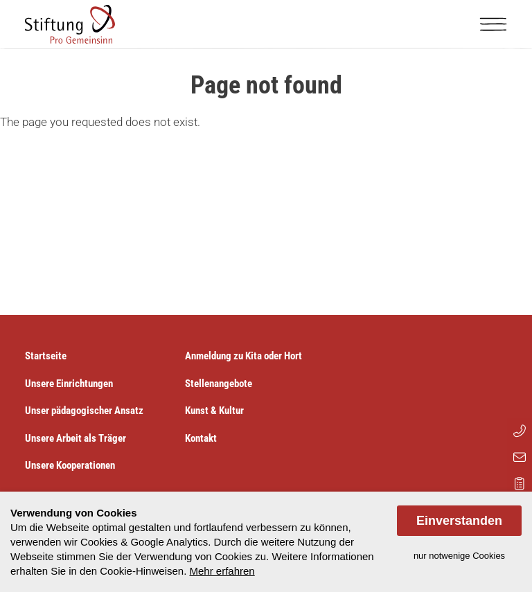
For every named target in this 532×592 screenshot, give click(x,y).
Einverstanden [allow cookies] (459, 521)
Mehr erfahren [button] (221, 571)
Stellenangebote (218, 383)
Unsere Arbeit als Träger (75, 438)
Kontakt (201, 438)
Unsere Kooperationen (70, 465)
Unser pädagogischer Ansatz (84, 410)
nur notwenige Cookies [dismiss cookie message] (459, 555)
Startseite (45, 356)
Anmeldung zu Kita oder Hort (243, 356)
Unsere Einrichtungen (69, 383)
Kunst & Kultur (214, 410)
